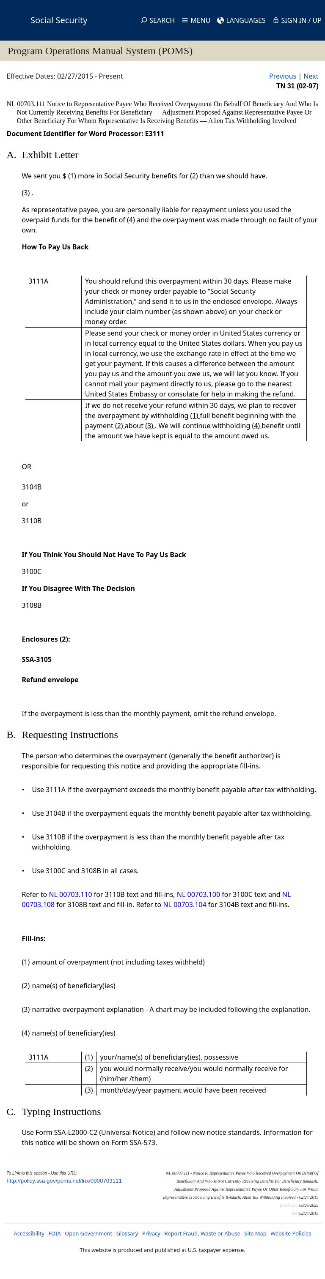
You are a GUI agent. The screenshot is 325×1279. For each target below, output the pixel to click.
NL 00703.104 (184, 904)
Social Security (58, 20)
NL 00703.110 (70, 894)
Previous (282, 76)
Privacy (151, 1233)
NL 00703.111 (27, 103)
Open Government (88, 1233)
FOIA (54, 1233)
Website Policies (290, 1233)
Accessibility (29, 1233)
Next (310, 76)
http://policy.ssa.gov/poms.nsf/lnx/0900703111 (64, 1181)
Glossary (127, 1233)
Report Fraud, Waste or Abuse (202, 1233)
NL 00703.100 (198, 894)
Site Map (255, 1233)
